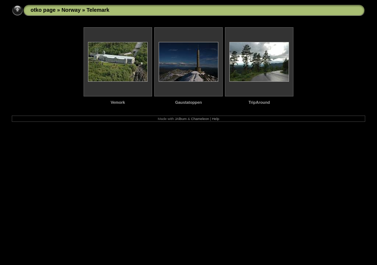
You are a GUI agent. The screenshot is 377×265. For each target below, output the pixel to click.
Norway (71, 10)
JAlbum (181, 119)
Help (215, 119)
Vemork (117, 102)
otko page (43, 10)
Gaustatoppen (188, 102)
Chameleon (200, 119)
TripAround (259, 102)
